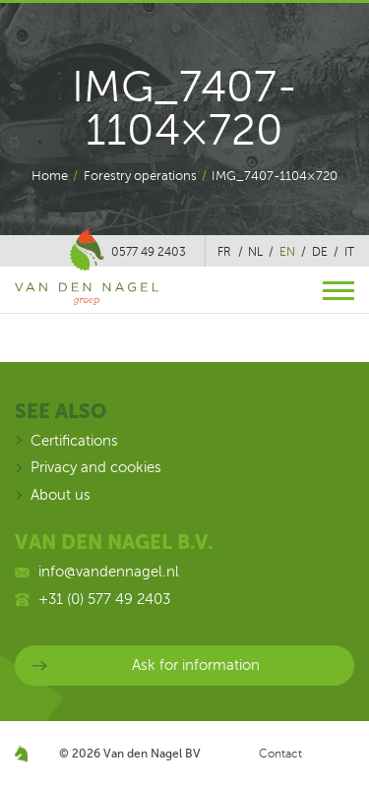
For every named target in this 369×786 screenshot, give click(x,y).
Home (49, 176)
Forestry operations (140, 176)
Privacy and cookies (96, 467)
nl (255, 252)
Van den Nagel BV (152, 753)
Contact (280, 753)
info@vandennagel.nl (108, 571)
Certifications (74, 441)
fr (224, 252)
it (349, 252)
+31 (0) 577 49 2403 (104, 599)
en (287, 252)
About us (61, 495)
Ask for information (196, 665)
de (320, 252)
